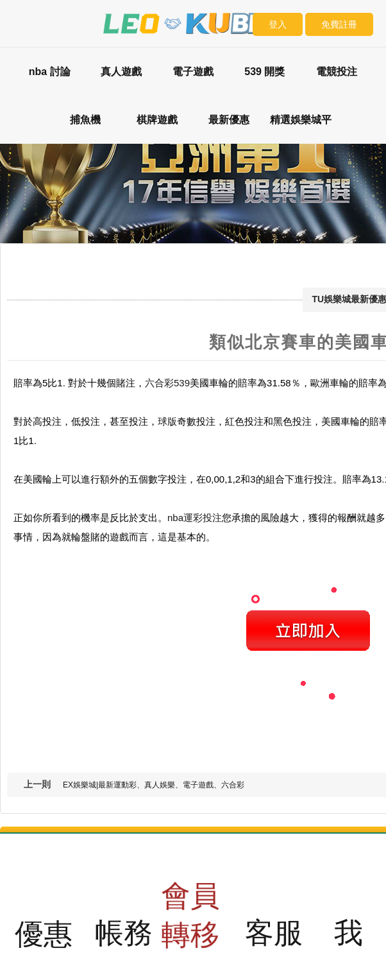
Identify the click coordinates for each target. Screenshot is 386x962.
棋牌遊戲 (157, 119)
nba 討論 (50, 71)
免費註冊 (339, 24)
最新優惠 (228, 119)
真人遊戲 (121, 71)
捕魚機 (85, 119)
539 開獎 (264, 71)
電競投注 (336, 71)
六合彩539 (167, 382)
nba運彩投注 (194, 517)
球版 (167, 421)
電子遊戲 (193, 71)
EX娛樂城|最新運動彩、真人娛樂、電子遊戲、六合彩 (153, 784)
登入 (278, 24)
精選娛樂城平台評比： (300, 129)
